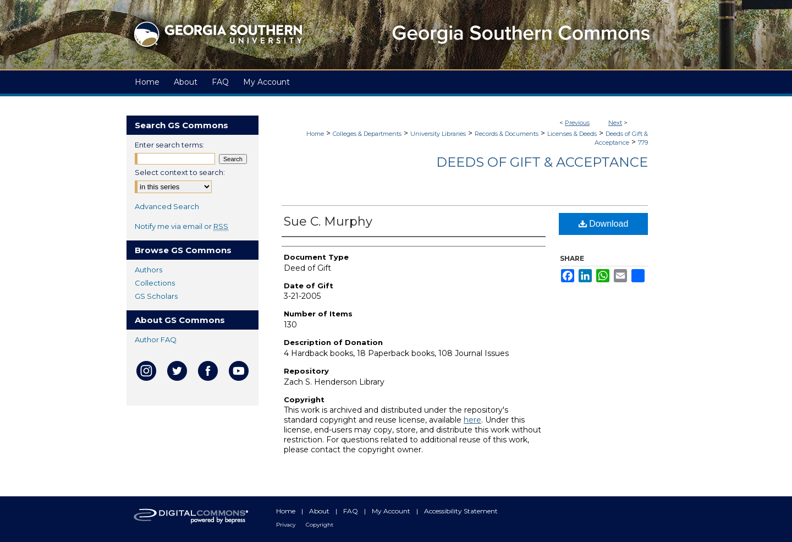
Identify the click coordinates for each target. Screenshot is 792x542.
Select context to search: (180, 172)
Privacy (286, 524)
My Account (392, 511)
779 (643, 142)
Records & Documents (506, 134)
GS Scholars (156, 296)
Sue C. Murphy (328, 221)
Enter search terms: (169, 144)
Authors (148, 269)
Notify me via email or (181, 226)
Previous (577, 123)
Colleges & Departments (367, 134)
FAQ (351, 511)
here (472, 420)
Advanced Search (167, 206)
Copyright (319, 524)
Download (604, 223)
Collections (155, 282)
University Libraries (438, 134)
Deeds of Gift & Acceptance (542, 162)
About (320, 511)
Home (315, 134)
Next (615, 123)
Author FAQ (156, 339)
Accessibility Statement (461, 511)
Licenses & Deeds (572, 134)
